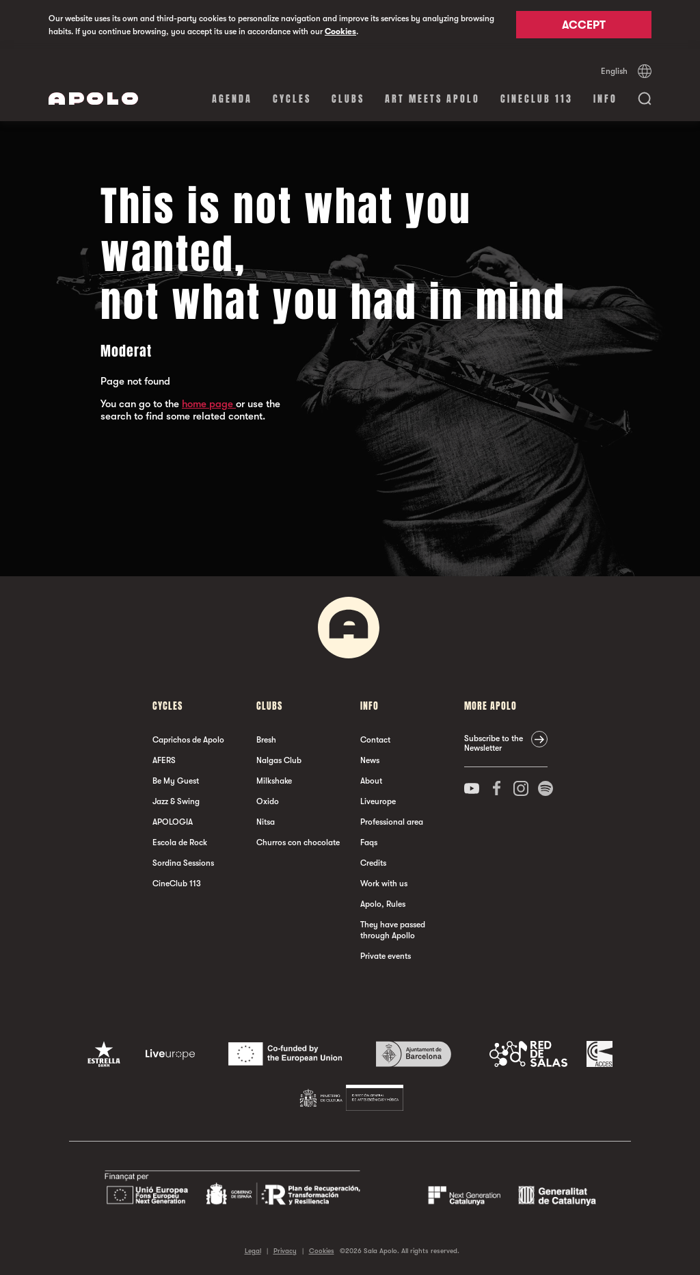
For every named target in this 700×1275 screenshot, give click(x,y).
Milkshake (274, 781)
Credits (373, 863)
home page (209, 404)
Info (605, 99)
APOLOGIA (172, 822)
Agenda (232, 99)
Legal (253, 1250)
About (371, 781)
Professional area (391, 822)
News (369, 760)
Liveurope (378, 801)
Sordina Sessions (183, 863)
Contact (375, 740)
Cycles (292, 99)
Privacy (285, 1250)
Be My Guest (175, 781)
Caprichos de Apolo (188, 740)
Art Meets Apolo (432, 99)
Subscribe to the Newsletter (493, 743)
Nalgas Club (278, 760)
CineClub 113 (536, 99)
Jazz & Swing (176, 801)
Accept (584, 25)
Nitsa (265, 822)
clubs (348, 99)
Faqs (368, 842)
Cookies (340, 31)
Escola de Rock (179, 842)
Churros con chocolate (298, 842)
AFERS (164, 760)
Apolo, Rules (382, 904)
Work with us (383, 883)
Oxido (267, 801)
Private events (385, 956)
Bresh (266, 740)
